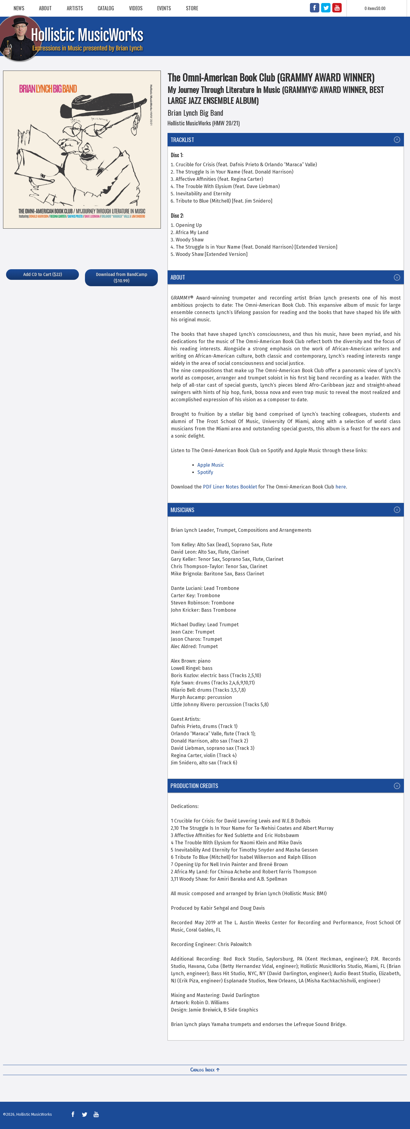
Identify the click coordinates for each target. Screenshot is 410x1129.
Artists (75, 8)
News (19, 8)
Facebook (314, 7)
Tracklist (182, 139)
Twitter (325, 7)
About (45, 8)
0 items (375, 8)
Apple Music (210, 465)
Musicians (182, 509)
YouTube (337, 7)
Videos (135, 8)
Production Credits (194, 785)
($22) (42, 274)
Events (164, 8)
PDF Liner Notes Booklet (230, 487)
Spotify (205, 472)
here (340, 487)
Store (192, 8)
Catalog (106, 8)
